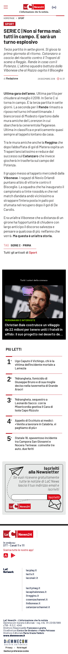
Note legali (22, 647)
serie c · (16, 245)
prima (27, 245)
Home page (9, 18)
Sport (21, 18)
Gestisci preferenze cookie (16, 651)
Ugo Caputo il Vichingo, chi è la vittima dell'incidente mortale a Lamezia (35, 364)
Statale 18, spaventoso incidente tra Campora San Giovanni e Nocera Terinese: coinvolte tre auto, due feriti (36, 443)
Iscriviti (54, 497)
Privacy (9, 647)
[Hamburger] (6, 7)
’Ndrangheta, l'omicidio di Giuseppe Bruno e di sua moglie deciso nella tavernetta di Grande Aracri (36, 383)
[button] (60, 20)
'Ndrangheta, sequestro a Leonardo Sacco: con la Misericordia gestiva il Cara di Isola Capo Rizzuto (34, 404)
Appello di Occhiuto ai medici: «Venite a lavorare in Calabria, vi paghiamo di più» (35, 424)
